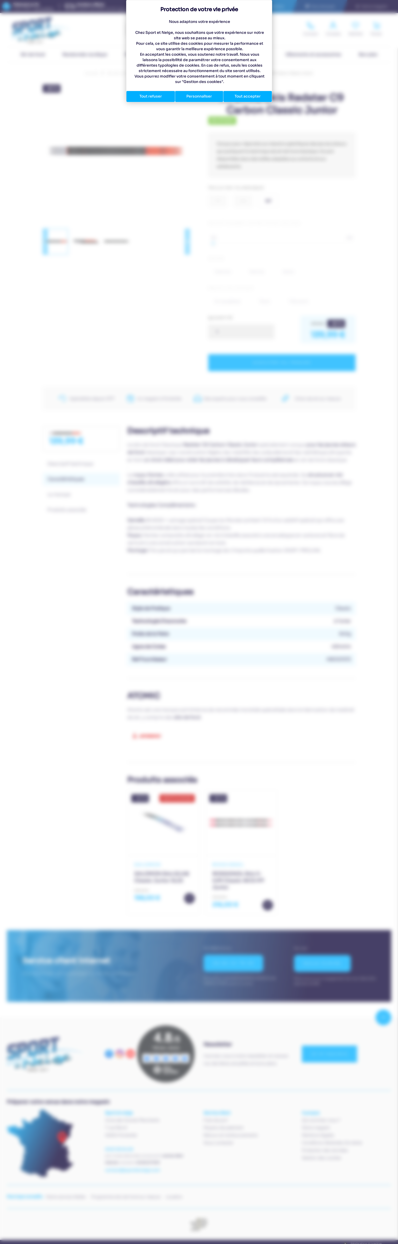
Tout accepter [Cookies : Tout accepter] (248, 96)
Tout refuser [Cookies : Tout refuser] (150, 96)
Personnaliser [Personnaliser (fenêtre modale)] (199, 96)
